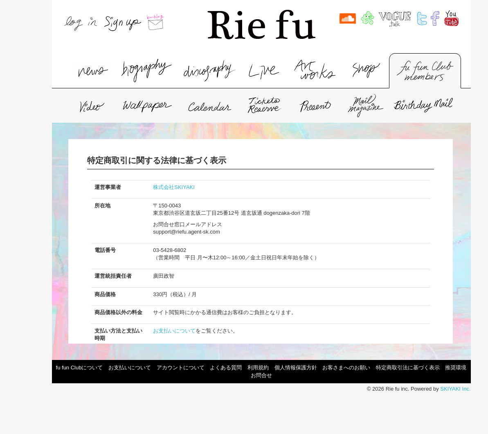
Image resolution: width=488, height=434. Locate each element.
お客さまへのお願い (346, 367)
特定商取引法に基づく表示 (408, 367)
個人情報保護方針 (295, 367)
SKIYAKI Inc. (455, 389)
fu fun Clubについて (79, 367)
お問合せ (261, 375)
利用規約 (258, 367)
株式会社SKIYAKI (174, 187)
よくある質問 (226, 367)
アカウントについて (181, 367)
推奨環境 (455, 367)
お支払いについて (174, 331)
